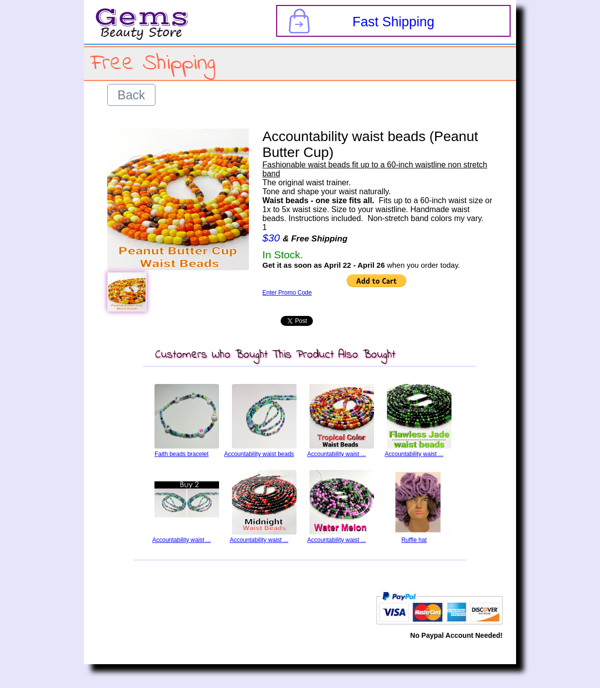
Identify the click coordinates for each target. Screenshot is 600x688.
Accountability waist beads (259, 454)
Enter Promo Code (286, 292)
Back (132, 95)
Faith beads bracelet (181, 454)
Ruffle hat (414, 539)
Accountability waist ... (336, 454)
